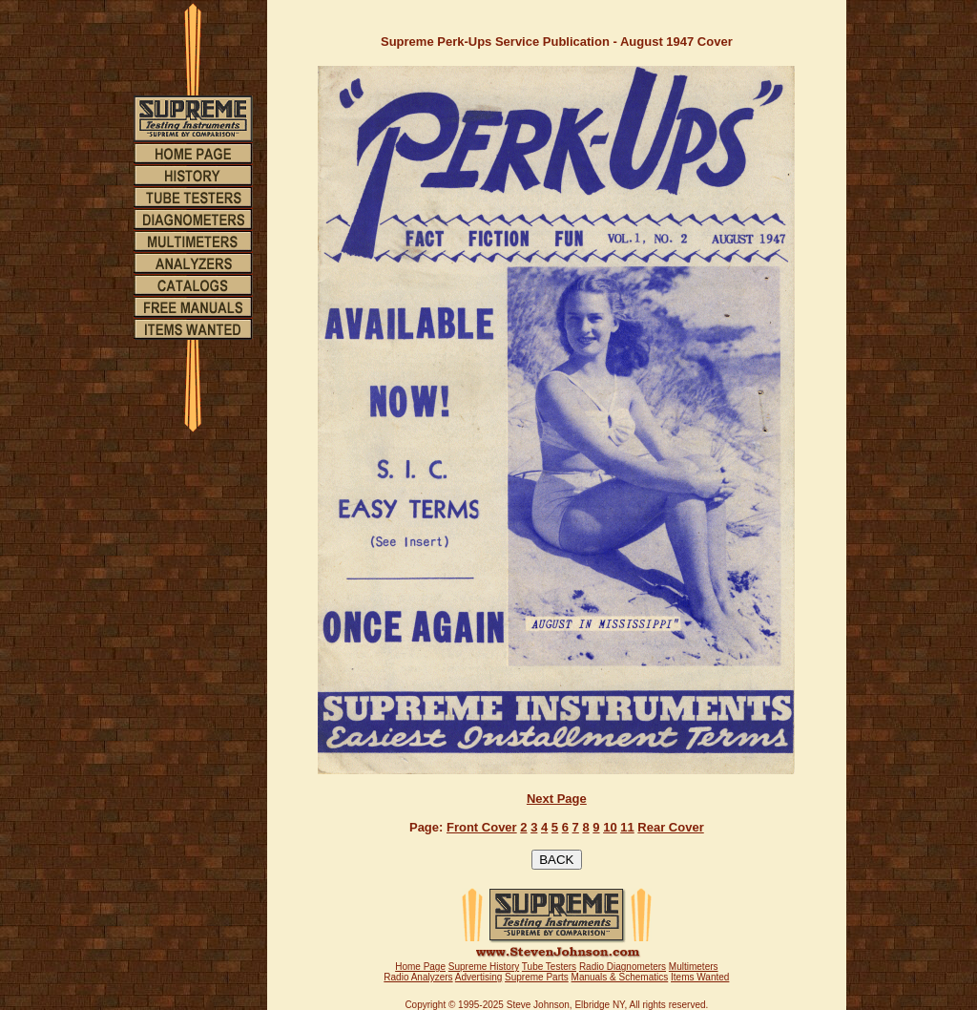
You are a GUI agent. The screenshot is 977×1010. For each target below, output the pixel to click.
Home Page (420, 966)
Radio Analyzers (418, 977)
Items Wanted (700, 977)
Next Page (557, 798)
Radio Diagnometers (622, 966)
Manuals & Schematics (620, 977)
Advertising (478, 977)
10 (609, 827)
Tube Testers (549, 966)
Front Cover (482, 827)
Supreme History (483, 966)
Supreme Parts (537, 977)
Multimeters (693, 966)
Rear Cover (670, 827)
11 (627, 827)
